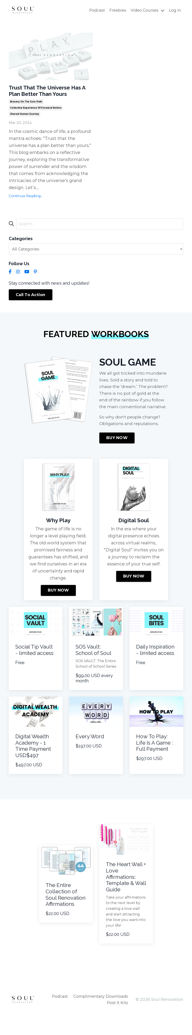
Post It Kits (117, 1024)
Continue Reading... (26, 207)
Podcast (97, 10)
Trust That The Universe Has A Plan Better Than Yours (47, 96)
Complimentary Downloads (100, 1017)
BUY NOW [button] (117, 459)
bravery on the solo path (26, 112)
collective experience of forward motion (35, 118)
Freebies (117, 10)
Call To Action (30, 306)
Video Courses (147, 10)
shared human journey (24, 124)
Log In (175, 10)
